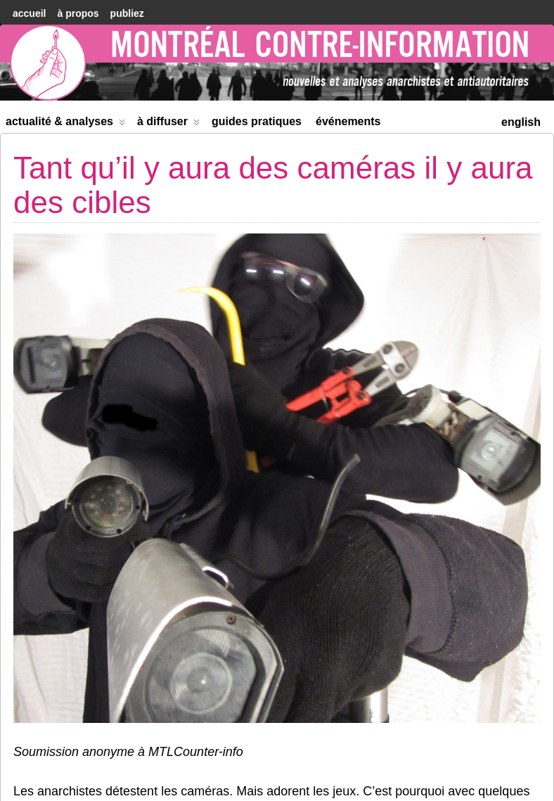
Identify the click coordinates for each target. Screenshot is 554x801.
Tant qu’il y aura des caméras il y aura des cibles (273, 184)
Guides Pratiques (257, 121)
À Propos (77, 13)
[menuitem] (521, 120)
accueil (29, 13)
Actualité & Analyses (65, 124)
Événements (348, 121)
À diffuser (168, 124)
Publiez (127, 13)
